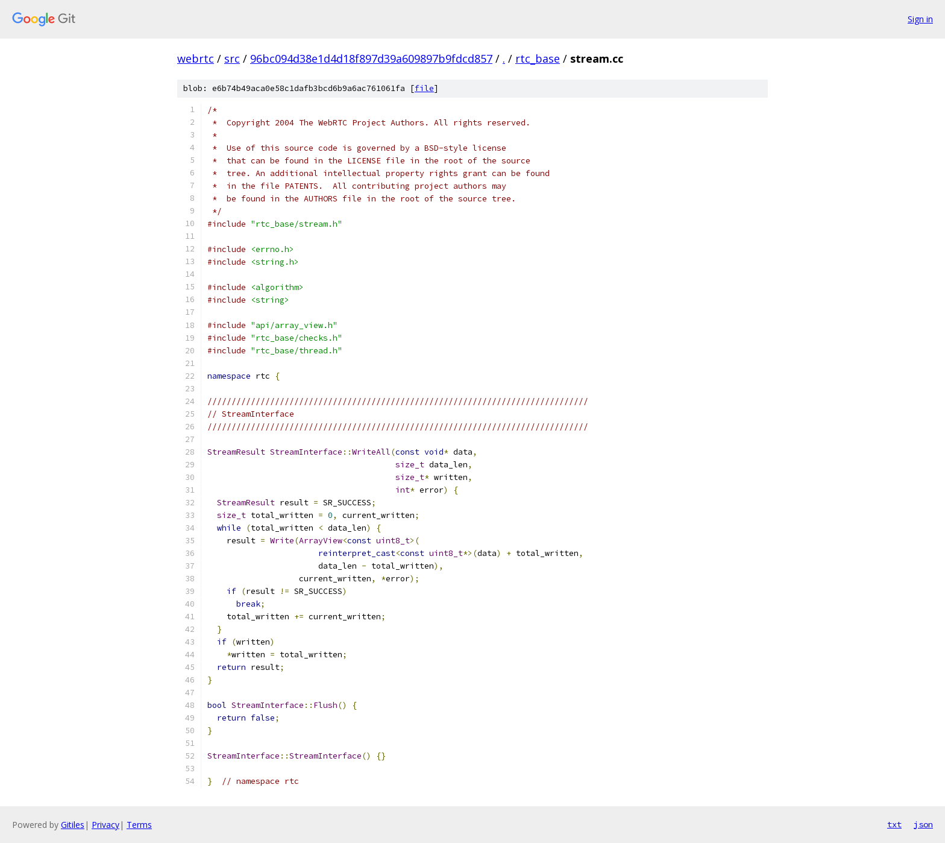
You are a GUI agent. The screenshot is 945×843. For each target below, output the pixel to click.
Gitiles (72, 824)
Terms (139, 824)
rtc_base (537, 58)
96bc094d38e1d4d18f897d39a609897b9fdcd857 (371, 58)
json (923, 824)
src (232, 58)
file (424, 88)
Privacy (105, 824)
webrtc (195, 58)
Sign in (920, 19)
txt (894, 824)
